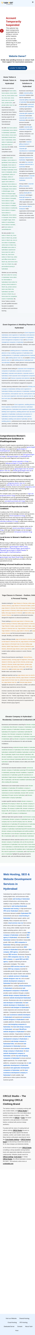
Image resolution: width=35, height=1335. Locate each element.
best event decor (6, 398)
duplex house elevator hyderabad (21, 754)
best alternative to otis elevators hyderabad (14, 833)
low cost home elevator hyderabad (11, 759)
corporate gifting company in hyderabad (25, 144)
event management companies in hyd (12, 339)
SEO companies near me (16, 957)
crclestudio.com (8, 1163)
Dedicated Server (9, 1326)
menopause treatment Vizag (23, 532)
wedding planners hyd (23, 411)
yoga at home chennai (19, 662)
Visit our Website (11, 1318)
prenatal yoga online (17, 669)
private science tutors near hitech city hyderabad (9, 289)
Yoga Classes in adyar (8, 626)
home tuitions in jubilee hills (9, 196)
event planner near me (17, 393)
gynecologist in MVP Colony (19, 546)
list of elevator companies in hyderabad (18, 734)
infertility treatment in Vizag (9, 521)
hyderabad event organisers (20, 409)
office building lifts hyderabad (10, 782)
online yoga (22, 666)
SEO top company (14, 969)
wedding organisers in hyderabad (20, 353)
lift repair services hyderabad (16, 795)
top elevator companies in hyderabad (22, 739)
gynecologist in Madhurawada (16, 550)
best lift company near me (19, 821)
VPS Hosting (23, 1322)
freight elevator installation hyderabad (18, 777)
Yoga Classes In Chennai (20, 603)
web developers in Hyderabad (12, 1002)
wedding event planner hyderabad (17, 419)
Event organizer (6, 407)
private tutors (8, 102)
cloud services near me (15, 923)
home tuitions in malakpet (9, 205)
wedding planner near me (15, 357)
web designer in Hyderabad (20, 1007)
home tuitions (5, 93)
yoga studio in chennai (22, 630)
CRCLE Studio (22, 1110)
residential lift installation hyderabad (18, 752)
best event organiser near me (25, 396)
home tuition (12, 90)
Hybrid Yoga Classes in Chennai (16, 646)
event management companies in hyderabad (20, 337)
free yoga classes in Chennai (14, 613)
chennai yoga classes (26, 682)
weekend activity (6, 659)
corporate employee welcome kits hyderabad (26, 178)
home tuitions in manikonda (9, 208)
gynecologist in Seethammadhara (10, 552)
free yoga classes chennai (13, 677)
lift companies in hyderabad (16, 731)
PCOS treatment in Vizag (17, 516)
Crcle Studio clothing (12, 1139)
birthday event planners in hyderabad (18, 391)
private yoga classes (18, 664)
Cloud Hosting (12, 1322)
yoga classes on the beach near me (12, 644)
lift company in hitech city (15, 803)
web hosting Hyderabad (19, 906)
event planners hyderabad (15, 416)
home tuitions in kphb (8, 200)
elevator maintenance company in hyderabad (21, 790)
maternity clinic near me (13, 485)
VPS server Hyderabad (10, 911)
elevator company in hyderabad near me (21, 819)
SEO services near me (18, 966)
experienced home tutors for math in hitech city (8, 252)
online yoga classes (12, 666)
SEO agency (14, 952)
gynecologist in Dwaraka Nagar (10, 548)
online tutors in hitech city (9, 245)
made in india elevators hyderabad (24, 836)
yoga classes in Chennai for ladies (21, 605)
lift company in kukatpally (15, 806)
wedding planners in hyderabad (19, 350)
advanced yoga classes (13, 648)
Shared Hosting (24, 1318)
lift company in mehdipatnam (19, 813)
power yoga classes (26, 648)
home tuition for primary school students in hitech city (9, 284)
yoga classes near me (10, 682)
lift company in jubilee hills (15, 808)
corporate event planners (15, 373)
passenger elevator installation (18, 772)
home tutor (7, 98)
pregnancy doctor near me (16, 483)
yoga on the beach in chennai (24, 639)
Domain (19, 1326)
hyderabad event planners (18, 407)
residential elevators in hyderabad (11, 749)
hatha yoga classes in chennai (26, 623)
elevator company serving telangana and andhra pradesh (18, 831)
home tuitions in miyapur (8, 210)
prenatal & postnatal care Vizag (15, 501)
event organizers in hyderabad (17, 335)
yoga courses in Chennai (9, 610)
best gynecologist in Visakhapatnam (18, 456)
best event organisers (10, 396)
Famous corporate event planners (20, 378)
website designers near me (12, 978)
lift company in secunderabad (17, 810)
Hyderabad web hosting (11, 908)
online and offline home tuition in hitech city (9, 259)
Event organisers (19, 404)
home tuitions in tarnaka (8, 224)
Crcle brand (18, 1157)
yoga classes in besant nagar (23, 626)
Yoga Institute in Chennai (25, 628)
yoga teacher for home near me (10, 680)
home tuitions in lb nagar (8, 203)
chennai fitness (28, 657)
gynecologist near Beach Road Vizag (11, 557)
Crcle (23, 1117)
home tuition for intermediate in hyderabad (9, 280)
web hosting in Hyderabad (21, 899)
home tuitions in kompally (9, 198)
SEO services (12, 954)
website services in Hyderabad (18, 976)
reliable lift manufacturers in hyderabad (12, 826)
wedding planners (30, 404)
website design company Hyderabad (15, 995)
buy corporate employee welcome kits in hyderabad (26, 164)
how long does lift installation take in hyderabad (19, 849)
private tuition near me (8, 105)
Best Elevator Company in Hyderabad (20, 727)
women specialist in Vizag (20, 461)
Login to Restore (17, 68)
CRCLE (17, 1117)
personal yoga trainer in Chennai (20, 621)
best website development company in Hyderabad (16, 1053)
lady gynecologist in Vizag (14, 463)
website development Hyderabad (20, 998)
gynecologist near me (21, 469)
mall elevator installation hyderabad (22, 779)
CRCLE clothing (8, 1157)
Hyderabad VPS (26, 913)
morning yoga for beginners (19, 659)
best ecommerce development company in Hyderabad (15, 1073)
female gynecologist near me (22, 470)
